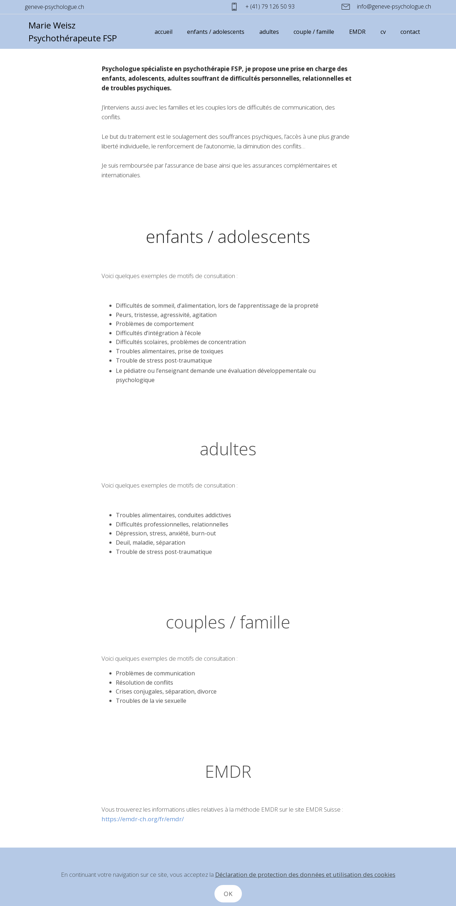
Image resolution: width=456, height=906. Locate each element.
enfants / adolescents (215, 32)
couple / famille (314, 32)
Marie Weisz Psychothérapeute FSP (72, 31)
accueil (163, 32)
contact (410, 32)
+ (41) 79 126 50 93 (280, 6)
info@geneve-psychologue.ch (386, 6)
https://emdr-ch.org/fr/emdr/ (143, 825)
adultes (269, 32)
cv (383, 32)
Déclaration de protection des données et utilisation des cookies (305, 889)
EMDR (357, 32)
